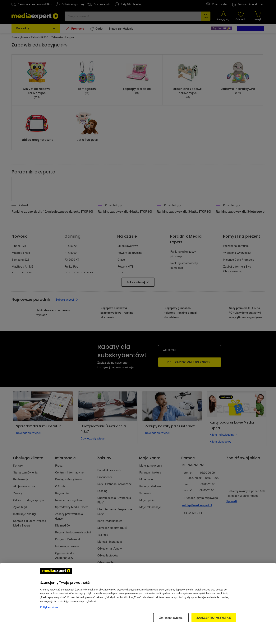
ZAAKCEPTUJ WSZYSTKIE (213, 617)
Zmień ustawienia (170, 617)
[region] (138, 594)
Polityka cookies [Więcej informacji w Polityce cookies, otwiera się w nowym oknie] (49, 607)
